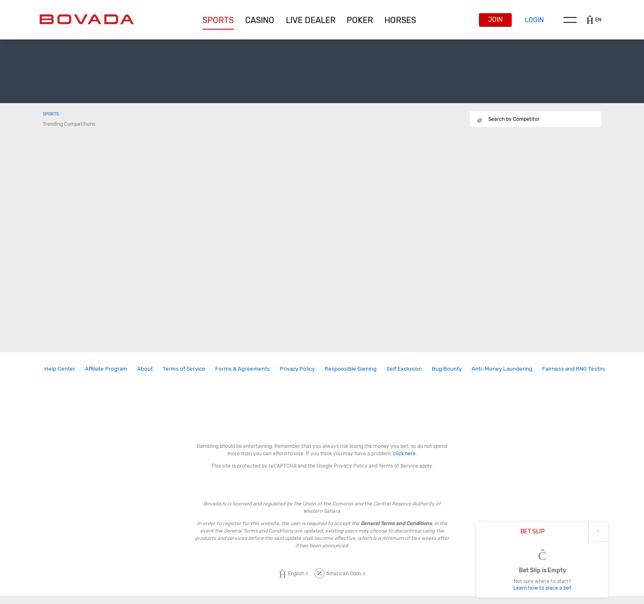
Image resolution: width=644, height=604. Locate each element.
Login (534, 20)
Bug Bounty (447, 368)
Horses (400, 20)
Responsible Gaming (350, 368)
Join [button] (495, 19)
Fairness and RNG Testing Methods (586, 368)
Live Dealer (311, 20)
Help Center (59, 368)
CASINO (259, 20)
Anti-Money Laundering (502, 368)
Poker (360, 20)
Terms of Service (184, 368)
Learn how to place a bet (542, 588)
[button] (218, 20)
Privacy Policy (297, 368)
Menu (570, 19)
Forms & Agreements (242, 368)
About (145, 368)
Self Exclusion (404, 368)
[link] (59, 368)
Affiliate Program (106, 368)
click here (404, 453)
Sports (218, 20)
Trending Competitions (69, 124)
